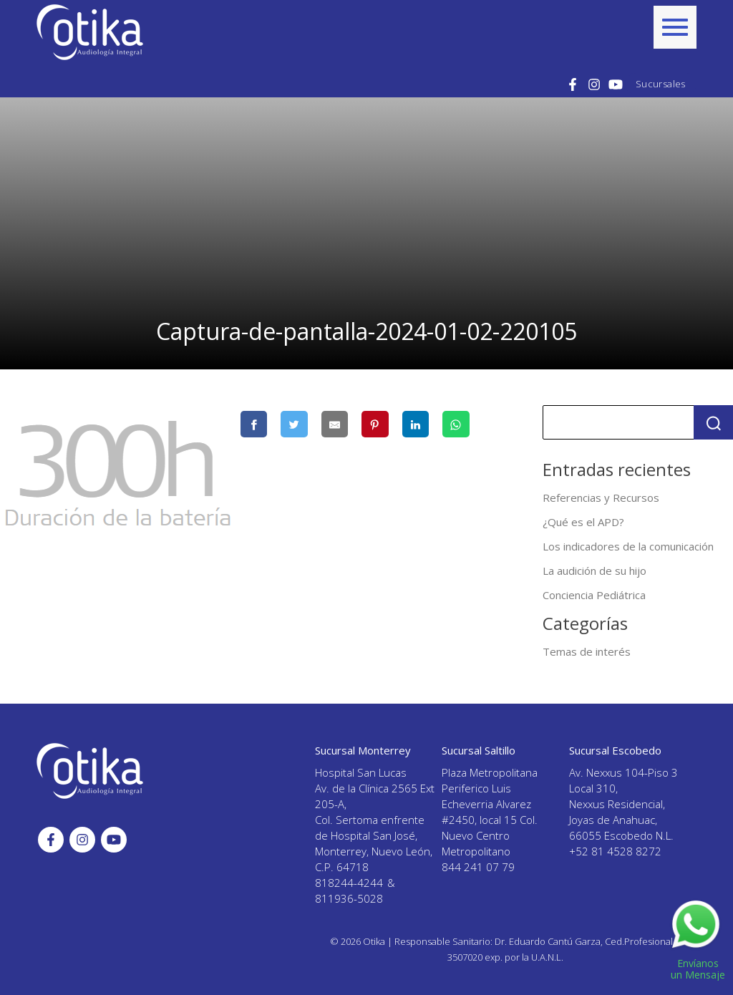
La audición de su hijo (594, 570)
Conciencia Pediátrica (594, 595)
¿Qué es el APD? (583, 522)
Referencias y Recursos (601, 497)
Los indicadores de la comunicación (628, 546)
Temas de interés (587, 651)
